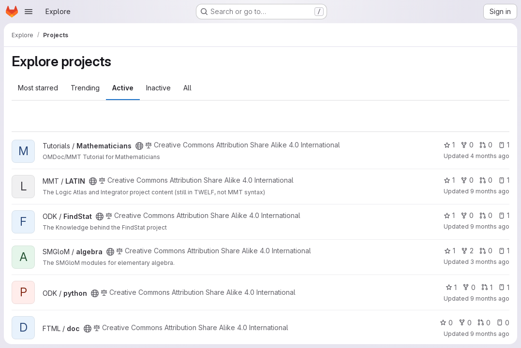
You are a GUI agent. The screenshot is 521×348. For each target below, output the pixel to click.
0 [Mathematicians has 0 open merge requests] (485, 145)
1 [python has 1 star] (451, 287)
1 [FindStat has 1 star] (449, 215)
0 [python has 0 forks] (469, 287)
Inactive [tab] (158, 88)
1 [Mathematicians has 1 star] (449, 145)
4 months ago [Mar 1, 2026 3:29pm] (489, 156)
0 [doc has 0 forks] (465, 323)
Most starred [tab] (38, 88)
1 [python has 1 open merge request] (486, 287)
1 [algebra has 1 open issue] (503, 250)
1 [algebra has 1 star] (449, 250)
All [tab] (187, 88)
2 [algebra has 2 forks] (467, 250)
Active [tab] (123, 88)
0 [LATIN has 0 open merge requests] (485, 180)
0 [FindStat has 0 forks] (467, 215)
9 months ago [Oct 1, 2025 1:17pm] (489, 226)
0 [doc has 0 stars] (446, 323)
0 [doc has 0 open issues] (502, 323)
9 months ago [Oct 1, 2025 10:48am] (489, 333)
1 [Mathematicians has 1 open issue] (503, 145)
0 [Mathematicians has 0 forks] (467, 145)
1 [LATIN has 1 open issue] (503, 180)
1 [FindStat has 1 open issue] (503, 215)
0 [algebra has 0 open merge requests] (485, 250)
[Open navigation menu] (28, 11)
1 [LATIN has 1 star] (449, 180)
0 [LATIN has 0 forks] (467, 180)
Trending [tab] (85, 88)
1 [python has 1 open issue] (503, 287)
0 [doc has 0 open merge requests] (484, 323)
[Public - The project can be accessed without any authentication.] (139, 146)
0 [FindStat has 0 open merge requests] (485, 215)
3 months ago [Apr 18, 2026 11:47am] (489, 261)
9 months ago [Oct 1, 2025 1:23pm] (489, 191)
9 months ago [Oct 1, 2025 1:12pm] (489, 298)
